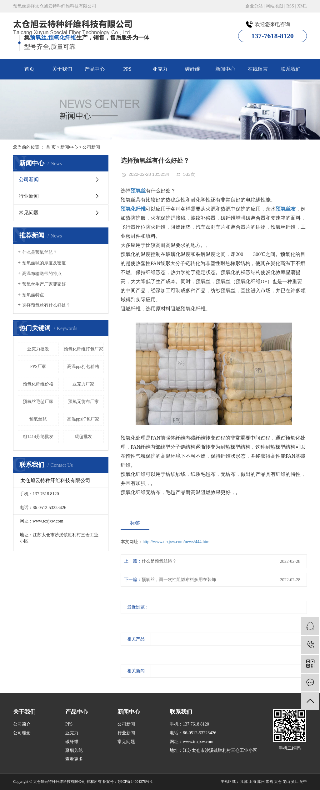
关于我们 (62, 69)
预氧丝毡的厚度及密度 (44, 263)
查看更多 (74, 759)
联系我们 (291, 69)
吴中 (303, 781)
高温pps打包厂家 (83, 419)
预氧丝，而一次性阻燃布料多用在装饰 (179, 579)
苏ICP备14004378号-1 (135, 781)
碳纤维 (192, 69)
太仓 (278, 781)
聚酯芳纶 (74, 750)
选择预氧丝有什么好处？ (46, 305)
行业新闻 (29, 196)
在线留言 (258, 69)
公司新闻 (91, 147)
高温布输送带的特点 (42, 273)
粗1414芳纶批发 (38, 436)
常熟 (269, 781)
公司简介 (22, 724)
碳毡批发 (83, 436)
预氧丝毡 (38, 419)
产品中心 (95, 69)
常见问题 (29, 212)
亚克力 (160, 69)
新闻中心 (225, 69)
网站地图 (274, 6)
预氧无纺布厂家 (83, 401)
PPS (127, 69)
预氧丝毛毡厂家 (38, 401)
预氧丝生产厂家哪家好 (44, 284)
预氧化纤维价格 (38, 384)
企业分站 (254, 6)
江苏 (244, 781)
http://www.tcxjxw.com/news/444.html (176, 541)
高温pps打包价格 (83, 366)
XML (302, 6)
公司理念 (22, 733)
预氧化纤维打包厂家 (83, 349)
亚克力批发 (38, 349)
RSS (290, 6)
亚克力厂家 (83, 384)
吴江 (294, 781)
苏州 (261, 781)
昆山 (286, 781)
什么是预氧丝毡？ (39, 252)
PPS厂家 (38, 366)
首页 (29, 69)
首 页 (51, 147)
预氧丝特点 (33, 295)
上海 (252, 781)
